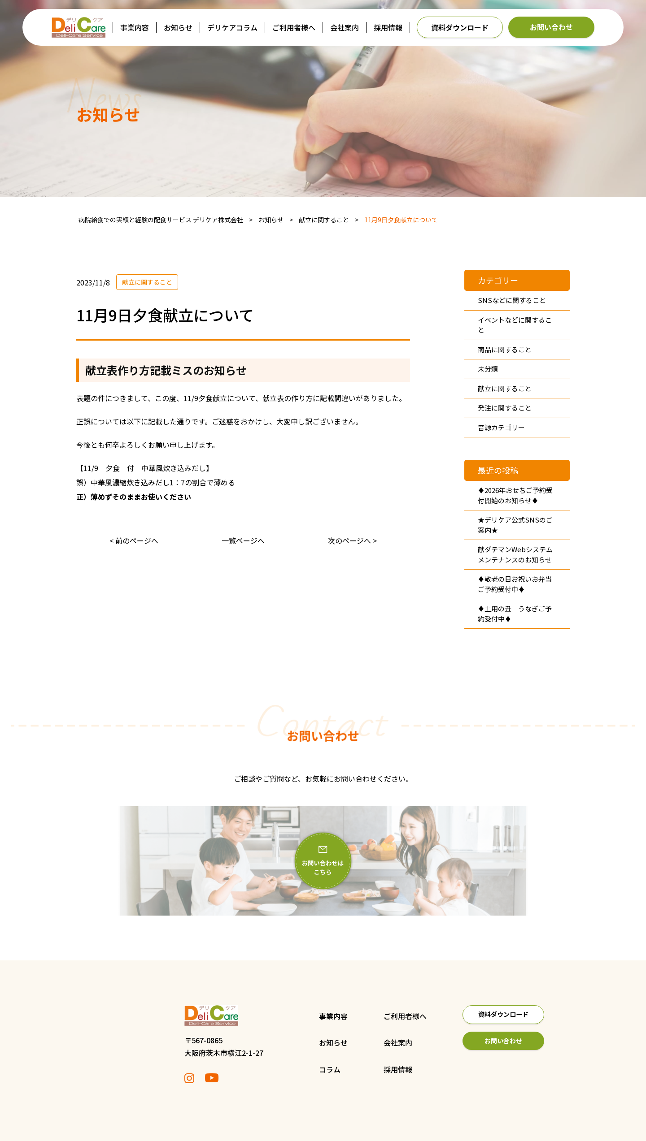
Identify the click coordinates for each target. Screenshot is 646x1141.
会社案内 (344, 27)
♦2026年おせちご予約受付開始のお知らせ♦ (515, 495)
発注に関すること (505, 407)
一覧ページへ (243, 540)
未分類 (488, 368)
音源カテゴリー (501, 427)
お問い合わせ (551, 27)
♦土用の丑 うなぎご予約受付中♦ (515, 613)
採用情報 (388, 27)
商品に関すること (505, 349)
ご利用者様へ (293, 27)
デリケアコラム (232, 27)
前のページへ (136, 540)
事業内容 (134, 27)
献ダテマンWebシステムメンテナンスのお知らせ (515, 554)
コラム (295, 1069)
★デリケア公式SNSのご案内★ (515, 525)
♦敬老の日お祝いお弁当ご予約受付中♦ (515, 584)
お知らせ (178, 27)
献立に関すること (147, 281)
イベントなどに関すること (515, 325)
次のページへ (349, 540)
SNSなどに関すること (512, 300)
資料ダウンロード (460, 27)
